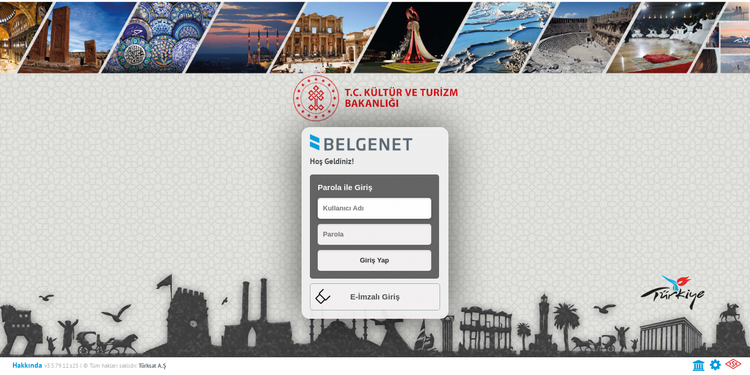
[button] (374, 260)
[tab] (375, 297)
